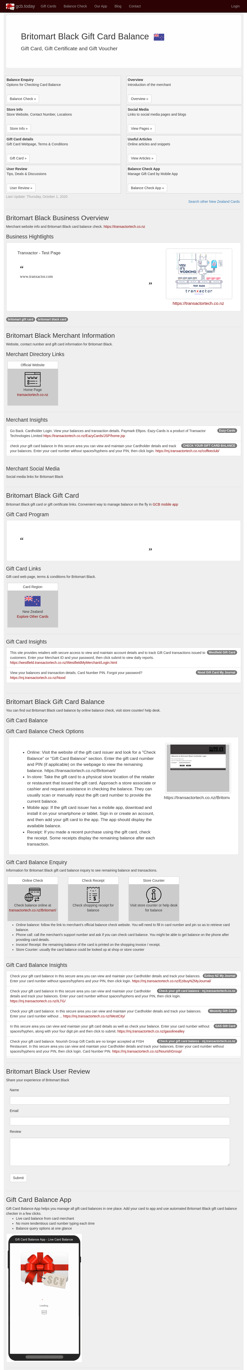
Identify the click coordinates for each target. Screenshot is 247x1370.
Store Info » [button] (19, 128)
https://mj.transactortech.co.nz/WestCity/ (94, 1016)
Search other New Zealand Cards (214, 202)
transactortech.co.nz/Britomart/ (32, 910)
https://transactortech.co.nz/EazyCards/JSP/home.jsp (84, 436)
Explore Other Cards (32, 617)
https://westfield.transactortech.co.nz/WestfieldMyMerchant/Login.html (63, 663)
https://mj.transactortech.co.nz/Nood (38, 678)
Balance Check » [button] (23, 99)
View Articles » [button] (142, 158)
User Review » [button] (21, 188)
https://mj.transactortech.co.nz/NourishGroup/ (147, 1051)
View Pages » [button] (141, 128)
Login (235, 6)
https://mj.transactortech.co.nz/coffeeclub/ (187, 451)
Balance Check (75, 6)
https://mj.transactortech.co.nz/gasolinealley (151, 1031)
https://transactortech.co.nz (124, 227)
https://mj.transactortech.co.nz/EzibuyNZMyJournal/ (171, 981)
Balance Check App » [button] (147, 188)
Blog (117, 6)
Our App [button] (100, 6)
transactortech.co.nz (32, 395)
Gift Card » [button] (18, 158)
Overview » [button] (139, 99)
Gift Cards (48, 6)
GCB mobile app (165, 504)
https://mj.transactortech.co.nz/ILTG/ (38, 1001)
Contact (135, 6)
